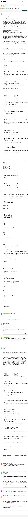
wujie (3, 490)
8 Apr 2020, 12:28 (10, 463)
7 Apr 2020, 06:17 (9, 347)
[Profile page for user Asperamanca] (1, 464)
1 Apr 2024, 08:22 (8, 496)
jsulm (3, 337)
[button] (1, 516)
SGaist (3, 313)
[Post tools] (27, 311)
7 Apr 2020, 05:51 (13, 337)
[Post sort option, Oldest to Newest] (1, 10)
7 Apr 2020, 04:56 (9, 323)
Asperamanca (4, 463)
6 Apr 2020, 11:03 (9, 13)
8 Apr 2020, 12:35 (9, 472)
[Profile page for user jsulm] (1, 338)
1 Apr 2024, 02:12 (8, 490)
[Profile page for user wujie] (1, 491)
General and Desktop (6, 8)
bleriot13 (4, 13)
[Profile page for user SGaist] (1, 314)
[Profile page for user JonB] (1, 497)
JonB (3, 496)
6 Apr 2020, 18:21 (13, 313)
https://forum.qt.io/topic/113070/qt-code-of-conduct (15, 319)
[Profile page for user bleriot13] (1, 14)
